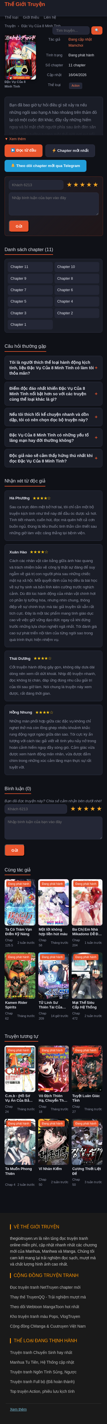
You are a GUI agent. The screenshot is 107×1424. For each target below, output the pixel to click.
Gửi (19, 226)
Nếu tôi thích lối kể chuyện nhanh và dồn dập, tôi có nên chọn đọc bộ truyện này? (53, 417)
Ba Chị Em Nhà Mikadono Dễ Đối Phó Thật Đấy (86, 932)
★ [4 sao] (89, 184)
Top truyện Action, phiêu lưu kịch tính (42, 1391)
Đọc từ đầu (23, 150)
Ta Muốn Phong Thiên (18, 1171)
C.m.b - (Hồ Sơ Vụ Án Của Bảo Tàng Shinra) (18, 1098)
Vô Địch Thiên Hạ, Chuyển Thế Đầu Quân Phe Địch (52, 1098)
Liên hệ (50, 17)
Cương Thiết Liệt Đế (86, 1171)
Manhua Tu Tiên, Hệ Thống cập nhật (42, 1362)
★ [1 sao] (69, 184)
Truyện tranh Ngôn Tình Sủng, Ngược (43, 1372)
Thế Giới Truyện (25, 4)
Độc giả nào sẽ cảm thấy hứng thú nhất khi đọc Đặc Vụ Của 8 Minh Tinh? (53, 458)
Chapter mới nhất (70, 150)
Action (76, 85)
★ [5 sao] (95, 184)
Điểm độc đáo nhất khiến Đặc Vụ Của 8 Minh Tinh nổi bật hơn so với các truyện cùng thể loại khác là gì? (53, 394)
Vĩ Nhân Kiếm (50, 1169)
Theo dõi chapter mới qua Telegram (45, 166)
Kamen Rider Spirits (16, 1005)
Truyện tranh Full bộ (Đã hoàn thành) (42, 1381)
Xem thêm (18, 1409)
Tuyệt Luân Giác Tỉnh (86, 1098)
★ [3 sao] (82, 184)
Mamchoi (75, 45)
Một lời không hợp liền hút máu (53, 931)
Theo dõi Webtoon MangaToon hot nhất (44, 1306)
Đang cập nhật (80, 39)
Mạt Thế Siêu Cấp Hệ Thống (84, 1005)
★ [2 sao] (76, 184)
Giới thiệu (31, 17)
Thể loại (11, 17)
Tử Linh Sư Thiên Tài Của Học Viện (50, 1005)
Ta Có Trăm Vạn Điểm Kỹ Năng (18, 931)
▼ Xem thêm (15, 139)
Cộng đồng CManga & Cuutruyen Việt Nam (48, 1326)
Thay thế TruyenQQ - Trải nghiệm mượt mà (48, 1297)
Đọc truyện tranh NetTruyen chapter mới (45, 1287)
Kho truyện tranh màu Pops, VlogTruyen (45, 1316)
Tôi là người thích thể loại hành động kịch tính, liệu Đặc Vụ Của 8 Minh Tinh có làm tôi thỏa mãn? (53, 368)
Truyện (10, 26)
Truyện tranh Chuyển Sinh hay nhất (41, 1352)
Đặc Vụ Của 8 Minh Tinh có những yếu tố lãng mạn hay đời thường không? (53, 438)
